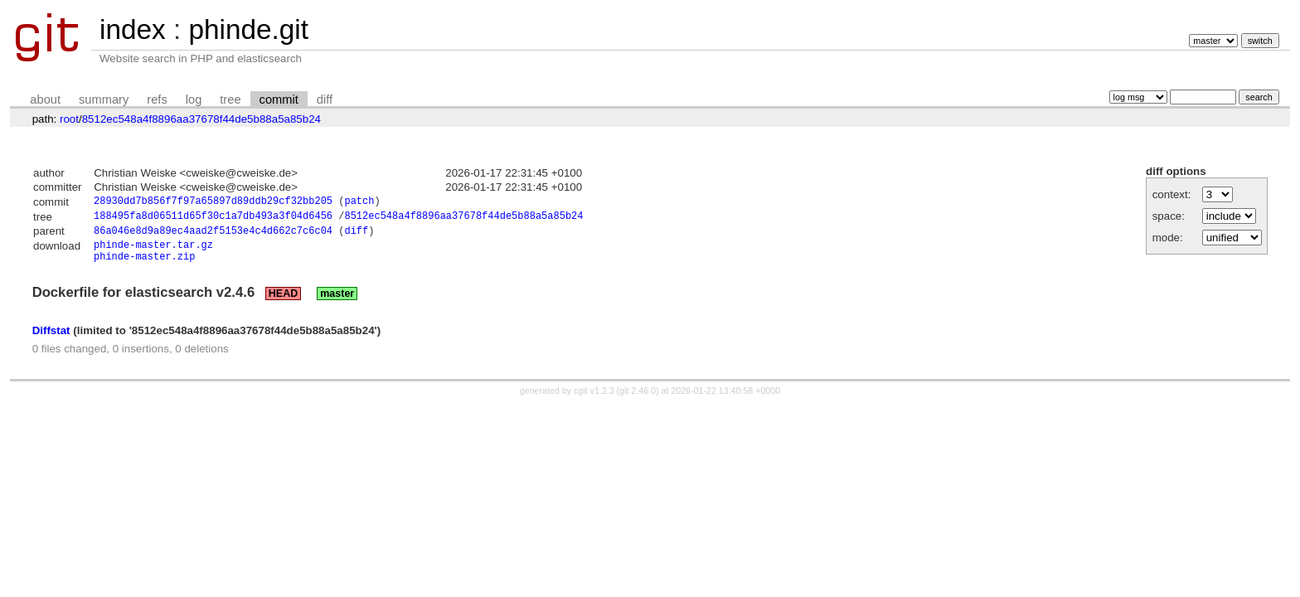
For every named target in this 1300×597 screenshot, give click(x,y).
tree (230, 99)
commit (279, 99)
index (132, 29)
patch (359, 203)
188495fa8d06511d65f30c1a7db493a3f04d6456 (213, 218)
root (69, 119)
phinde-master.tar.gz (153, 251)
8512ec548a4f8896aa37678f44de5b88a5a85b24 (201, 119)
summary (104, 99)
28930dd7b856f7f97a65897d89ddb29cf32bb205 (213, 203)
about (45, 99)
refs (157, 99)
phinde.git (248, 29)
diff (324, 99)
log (194, 99)
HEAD (283, 302)
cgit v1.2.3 (594, 400)
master (337, 302)
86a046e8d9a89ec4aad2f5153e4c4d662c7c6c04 (213, 235)
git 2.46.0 (637, 400)
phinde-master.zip (144, 265)
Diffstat (51, 339)
